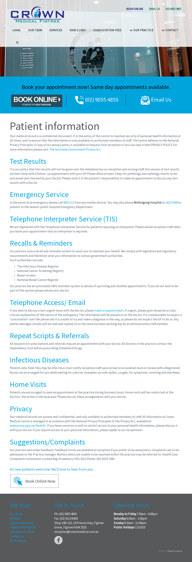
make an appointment (109, 310)
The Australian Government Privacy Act (75, 149)
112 (71, 202)
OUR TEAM (35, 30)
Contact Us (17, 536)
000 (65, 202)
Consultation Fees (107, 30)
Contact (170, 30)
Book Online (18, 541)
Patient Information (23, 527)
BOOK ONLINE (134, 9)
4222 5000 (172, 202)
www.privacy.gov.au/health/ (28, 426)
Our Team (16, 514)
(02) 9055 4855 (173, 9)
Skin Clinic (78, 30)
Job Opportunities (22, 532)
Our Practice (141, 30)
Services (55, 30)
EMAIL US (154, 9)
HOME (16, 30)
